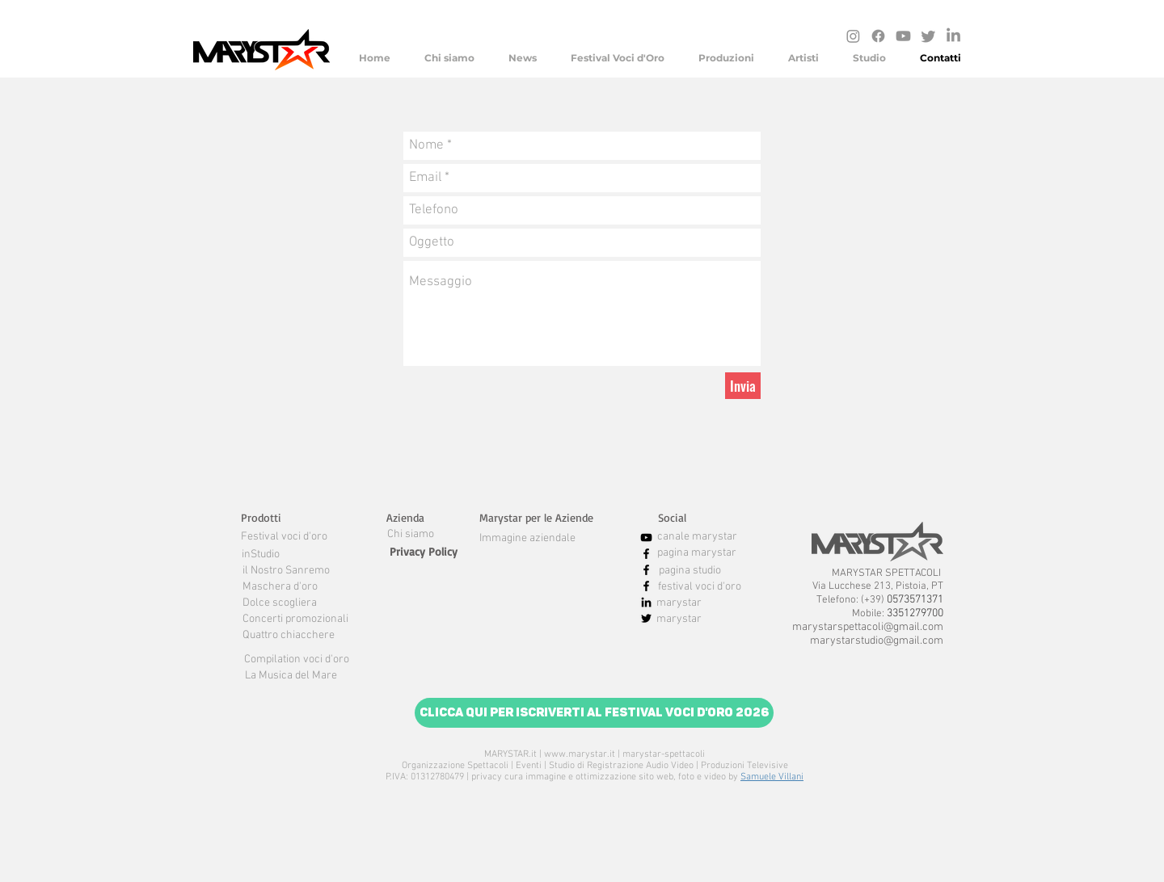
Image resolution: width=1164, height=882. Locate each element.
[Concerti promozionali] (295, 619)
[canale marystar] (696, 537)
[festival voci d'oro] (699, 587)
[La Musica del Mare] (291, 676)
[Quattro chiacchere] (288, 636)
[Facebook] (878, 35)
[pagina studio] (689, 571)
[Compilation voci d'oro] (296, 660)
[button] (260, 518)
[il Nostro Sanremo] (286, 571)
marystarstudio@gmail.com (876, 641)
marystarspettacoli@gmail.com (867, 627)
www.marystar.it (579, 754)
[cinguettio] (928, 35)
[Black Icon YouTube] (646, 537)
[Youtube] (903, 35)
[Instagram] (853, 35)
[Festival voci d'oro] (283, 537)
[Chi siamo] (411, 535)
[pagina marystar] (696, 553)
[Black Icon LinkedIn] (646, 602)
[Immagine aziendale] (527, 539)
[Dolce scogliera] (279, 603)
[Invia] (743, 385)
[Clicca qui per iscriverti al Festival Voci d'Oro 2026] (594, 713)
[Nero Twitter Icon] (646, 618)
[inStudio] (260, 555)
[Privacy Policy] (424, 552)
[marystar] (679, 603)
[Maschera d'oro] (279, 587)
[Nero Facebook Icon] (646, 554)
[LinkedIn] (953, 35)
